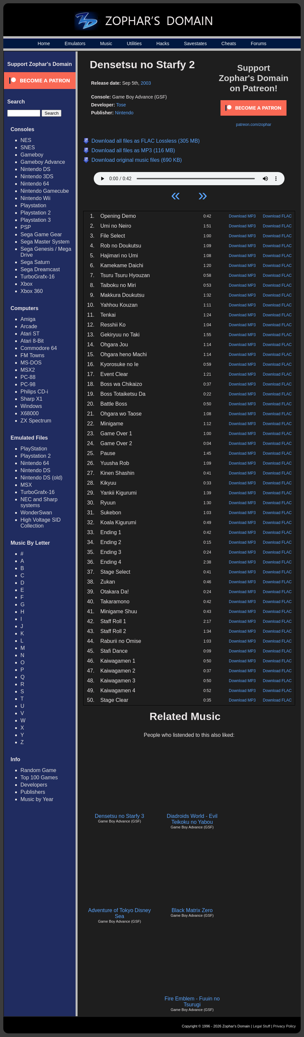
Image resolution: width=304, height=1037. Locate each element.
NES (25, 140)
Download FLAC (277, 216)
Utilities (134, 43)
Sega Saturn (35, 262)
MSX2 (27, 370)
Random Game (38, 770)
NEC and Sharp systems (38, 502)
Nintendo (124, 112)
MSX (26, 485)
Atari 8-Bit (32, 341)
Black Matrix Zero (192, 910)
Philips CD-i (34, 391)
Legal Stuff (261, 1026)
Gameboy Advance (42, 162)
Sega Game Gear (41, 234)
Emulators (75, 43)
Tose (121, 104)
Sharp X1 (31, 399)
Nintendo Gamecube (44, 191)
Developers (33, 785)
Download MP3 (242, 216)
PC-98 (27, 384)
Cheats (228, 43)
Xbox (26, 284)
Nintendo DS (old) (41, 477)
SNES (27, 147)
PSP (25, 227)
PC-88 (27, 377)
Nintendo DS (35, 169)
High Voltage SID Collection (40, 523)
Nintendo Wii (35, 198)
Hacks (162, 43)
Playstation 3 (35, 220)
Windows (31, 406)
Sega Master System (45, 242)
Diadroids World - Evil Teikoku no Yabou (192, 819)
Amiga (27, 319)
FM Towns (32, 355)
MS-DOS (31, 362)
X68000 (29, 413)
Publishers (32, 792)
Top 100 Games (39, 777)
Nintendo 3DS (36, 176)
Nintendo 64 (34, 184)
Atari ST (30, 333)
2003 (146, 83)
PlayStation (33, 448)
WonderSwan (36, 512)
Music (106, 43)
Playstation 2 (35, 213)
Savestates (195, 43)
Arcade (28, 326)
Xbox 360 (31, 291)
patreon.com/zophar (253, 124)
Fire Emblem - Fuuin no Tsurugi (192, 1001)
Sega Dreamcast (40, 269)
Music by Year (36, 799)
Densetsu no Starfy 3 (119, 816)
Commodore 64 (38, 348)
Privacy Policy (284, 1026)
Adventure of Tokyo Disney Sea (119, 913)
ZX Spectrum (35, 420)
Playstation (33, 205)
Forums (258, 43)
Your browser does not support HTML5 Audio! (189, 177)
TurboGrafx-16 (37, 276)
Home (44, 43)
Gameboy (31, 155)
